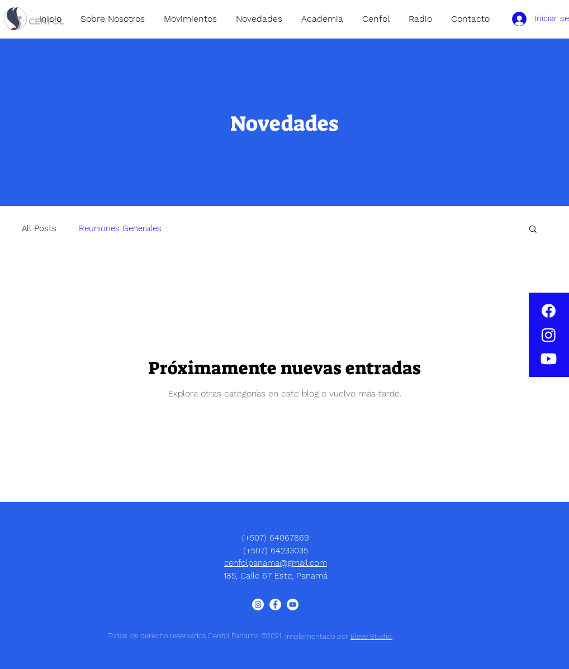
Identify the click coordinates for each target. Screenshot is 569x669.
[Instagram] (548, 335)
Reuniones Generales (120, 228)
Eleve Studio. (371, 636)
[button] (533, 230)
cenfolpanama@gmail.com (275, 563)
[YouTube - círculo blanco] (292, 604)
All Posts (39, 228)
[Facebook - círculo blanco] (275, 604)
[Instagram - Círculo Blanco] (258, 604)
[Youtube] (548, 359)
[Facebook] (548, 311)
